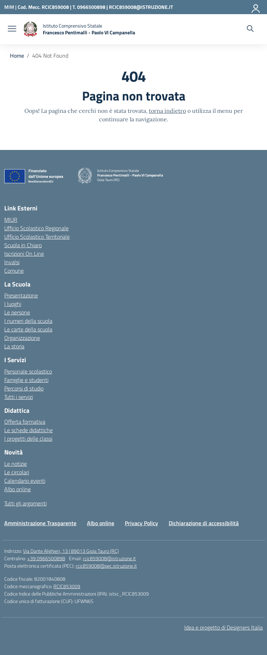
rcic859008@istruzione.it (109, 558)
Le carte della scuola (28, 329)
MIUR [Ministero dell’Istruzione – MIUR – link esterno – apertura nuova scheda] (10, 219)
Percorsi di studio (23, 388)
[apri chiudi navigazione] (12, 29)
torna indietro (167, 110)
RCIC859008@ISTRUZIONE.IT (141, 7)
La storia (14, 346)
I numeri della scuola (28, 321)
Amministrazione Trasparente (40, 523)
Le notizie (15, 463)
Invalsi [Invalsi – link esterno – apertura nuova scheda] (11, 262)
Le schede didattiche (28, 430)
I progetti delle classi (28, 438)
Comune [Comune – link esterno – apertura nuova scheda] (14, 270)
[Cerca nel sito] (250, 29)
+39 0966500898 (46, 558)
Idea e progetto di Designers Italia (223, 627)
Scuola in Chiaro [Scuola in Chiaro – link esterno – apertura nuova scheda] (23, 245)
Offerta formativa (24, 421)
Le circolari (16, 472)
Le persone (17, 312)
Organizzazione (22, 338)
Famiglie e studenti (26, 380)
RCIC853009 (66, 586)
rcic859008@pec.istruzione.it (106, 565)
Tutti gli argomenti (25, 503)
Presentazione (21, 295)
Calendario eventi (24, 480)
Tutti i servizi (18, 397)
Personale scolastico (28, 371)
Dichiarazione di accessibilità (204, 523)
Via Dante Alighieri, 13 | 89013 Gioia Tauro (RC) (71, 551)
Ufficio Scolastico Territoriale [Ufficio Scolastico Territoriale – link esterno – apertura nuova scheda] (37, 236)
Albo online (17, 489)
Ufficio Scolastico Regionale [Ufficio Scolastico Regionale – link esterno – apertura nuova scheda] (36, 228)
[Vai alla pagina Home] (17, 55)
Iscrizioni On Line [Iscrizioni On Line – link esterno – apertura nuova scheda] (24, 253)
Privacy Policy (141, 523)
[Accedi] (256, 7)
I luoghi (12, 304)
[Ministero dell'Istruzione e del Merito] (11, 7)
